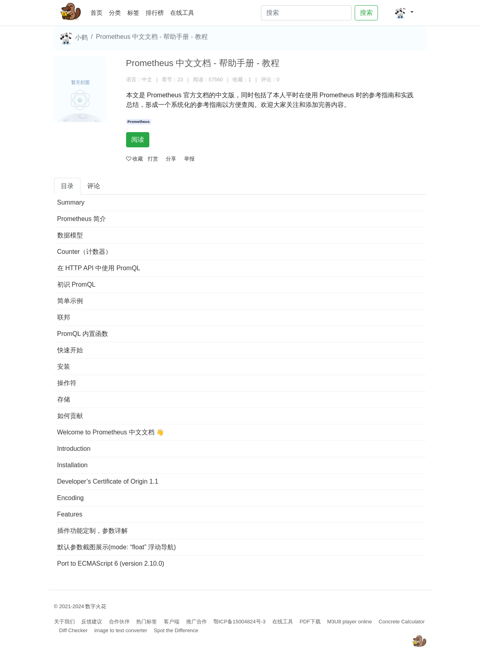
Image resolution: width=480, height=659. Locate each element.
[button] (404, 12)
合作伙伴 (119, 622)
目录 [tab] (67, 186)
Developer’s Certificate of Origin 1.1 (108, 481)
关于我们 (64, 622)
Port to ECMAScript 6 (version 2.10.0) (111, 563)
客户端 (171, 622)
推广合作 (196, 622)
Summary (70, 202)
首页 (98, 11)
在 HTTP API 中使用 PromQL (99, 268)
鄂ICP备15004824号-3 (239, 622)
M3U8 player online (349, 622)
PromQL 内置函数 (82, 333)
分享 (171, 159)
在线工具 (182, 12)
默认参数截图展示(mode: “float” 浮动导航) (116, 547)
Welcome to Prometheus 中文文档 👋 (111, 432)
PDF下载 (310, 622)
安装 (63, 366)
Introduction (74, 448)
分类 (115, 12)
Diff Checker (73, 630)
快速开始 (70, 350)
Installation (72, 465)
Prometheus (138, 121)
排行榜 (155, 12)
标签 (133, 12)
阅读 (137, 139)
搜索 (366, 12)
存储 (63, 399)
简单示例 (70, 300)
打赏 (153, 159)
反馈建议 (91, 622)
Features (69, 514)
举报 (189, 159)
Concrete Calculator (402, 622)
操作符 (66, 383)
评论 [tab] (93, 186)
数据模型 (70, 235)
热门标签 (146, 622)
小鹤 (73, 38)
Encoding (70, 497)
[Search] (306, 12)
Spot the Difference (176, 630)
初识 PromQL (76, 284)
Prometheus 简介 (81, 218)
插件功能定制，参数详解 (92, 530)
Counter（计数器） (84, 251)
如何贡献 (70, 415)
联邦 (63, 317)
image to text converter (120, 630)
